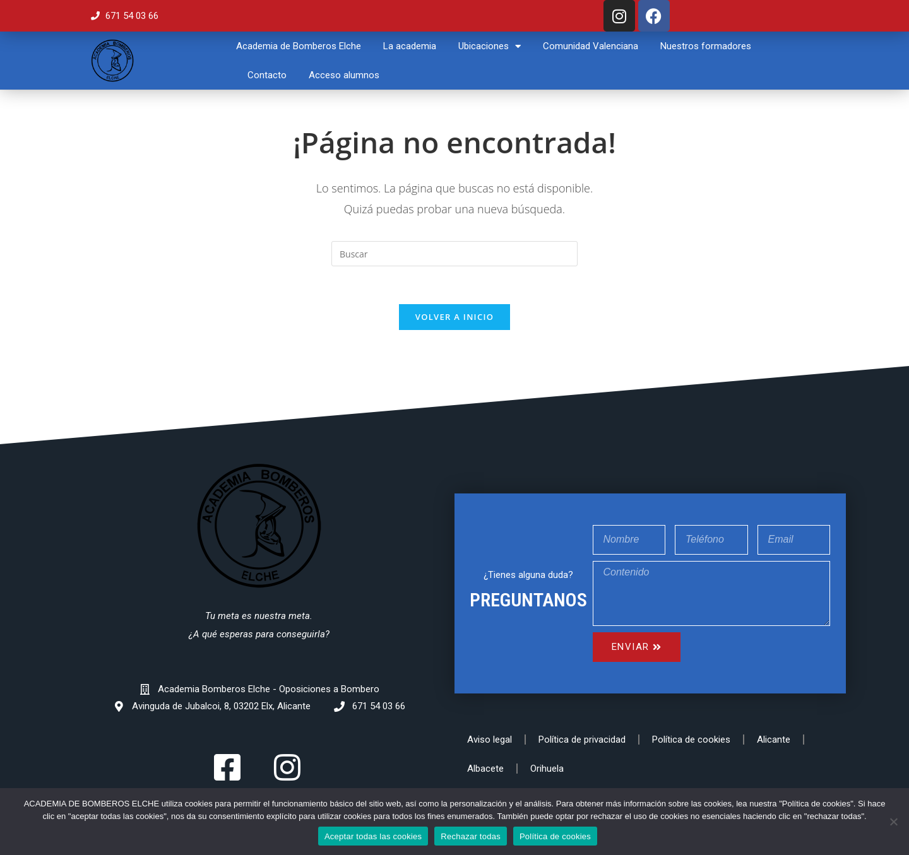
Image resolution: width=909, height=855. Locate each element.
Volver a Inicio (454, 316)
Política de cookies (691, 739)
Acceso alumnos (344, 75)
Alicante (773, 739)
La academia (409, 46)
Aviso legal (489, 739)
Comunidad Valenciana (590, 46)
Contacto (267, 75)
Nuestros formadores (705, 46)
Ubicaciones (489, 46)
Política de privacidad (582, 739)
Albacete (485, 768)
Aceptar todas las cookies (373, 836)
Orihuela (547, 768)
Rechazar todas (471, 836)
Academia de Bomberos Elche (298, 46)
